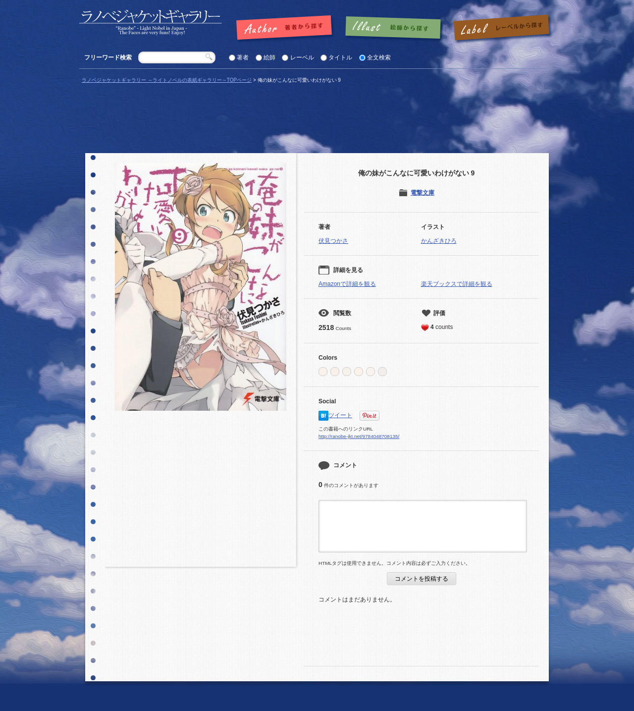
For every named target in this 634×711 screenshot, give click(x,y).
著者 (243, 57)
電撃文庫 (422, 192)
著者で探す (286, 28)
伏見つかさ (333, 240)
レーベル (302, 57)
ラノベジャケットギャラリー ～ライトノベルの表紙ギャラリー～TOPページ (167, 80)
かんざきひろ (439, 240)
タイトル (340, 57)
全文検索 (379, 57)
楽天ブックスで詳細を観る (456, 283)
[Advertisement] (200, 492)
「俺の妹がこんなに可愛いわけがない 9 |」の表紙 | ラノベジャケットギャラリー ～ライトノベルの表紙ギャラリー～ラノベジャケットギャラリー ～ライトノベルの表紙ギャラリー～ (150, 22)
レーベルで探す (501, 28)
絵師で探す (394, 28)
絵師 (269, 57)
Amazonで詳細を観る (347, 283)
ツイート (340, 415)
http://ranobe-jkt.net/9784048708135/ (358, 436)
